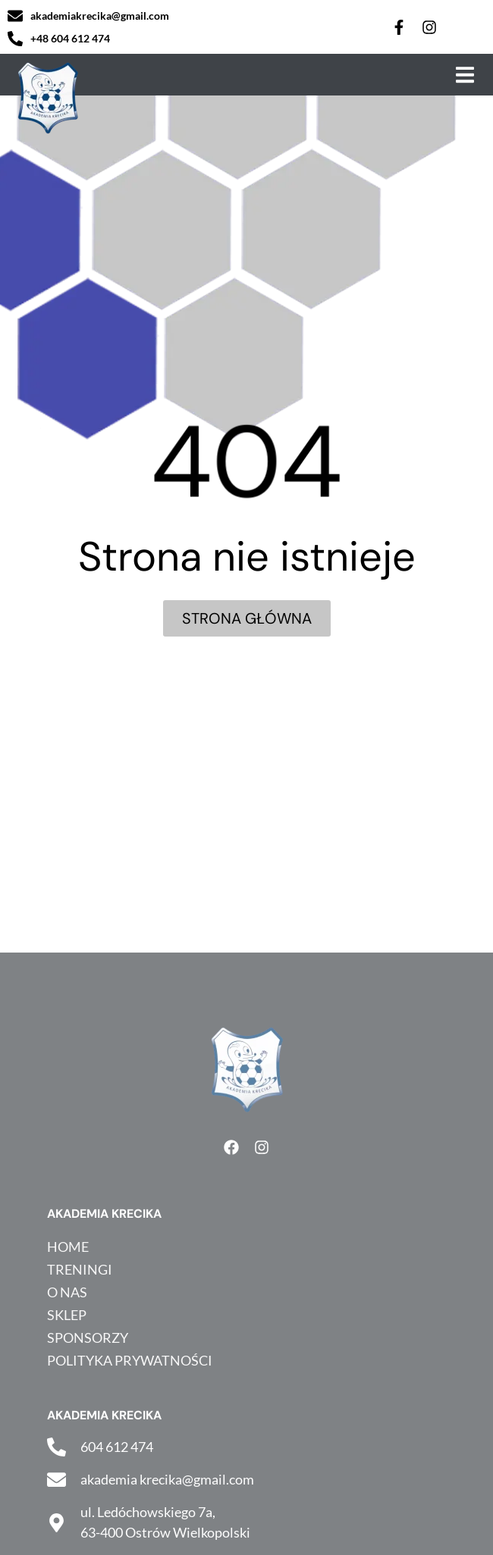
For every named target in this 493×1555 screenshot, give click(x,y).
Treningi (79, 1269)
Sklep (66, 1314)
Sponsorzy (87, 1337)
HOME (68, 1246)
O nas (67, 1292)
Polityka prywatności (129, 1360)
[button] (464, 74)
